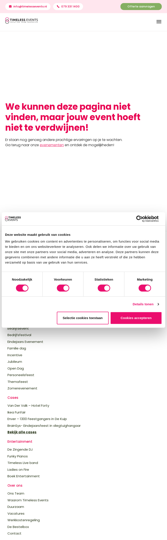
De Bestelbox (18, 526)
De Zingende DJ (20, 449)
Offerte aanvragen (141, 6)
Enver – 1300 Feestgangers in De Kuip (37, 419)
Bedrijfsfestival (19, 335)
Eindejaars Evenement (25, 341)
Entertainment (19, 441)
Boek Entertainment (23, 476)
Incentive (14, 355)
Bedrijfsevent (18, 328)
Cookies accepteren (136, 318)
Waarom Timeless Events (28, 500)
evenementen (52, 145)
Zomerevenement (22, 388)
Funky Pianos (17, 456)
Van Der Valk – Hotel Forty (28, 405)
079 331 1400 (70, 6)
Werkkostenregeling (23, 520)
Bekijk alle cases (22, 432)
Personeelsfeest (20, 375)
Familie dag (16, 348)
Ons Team (15, 493)
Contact (14, 533)
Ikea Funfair (16, 412)
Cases (12, 397)
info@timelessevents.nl (30, 6)
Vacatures (15, 513)
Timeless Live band (22, 462)
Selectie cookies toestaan (83, 318)
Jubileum (14, 361)
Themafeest (17, 381)
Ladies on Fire (18, 469)
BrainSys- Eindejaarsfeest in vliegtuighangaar (44, 425)
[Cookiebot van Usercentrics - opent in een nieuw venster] (143, 218)
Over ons (15, 485)
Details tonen (143, 304)
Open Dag (15, 368)
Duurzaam (15, 506)
